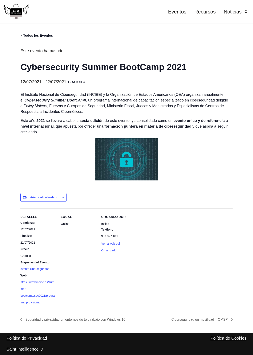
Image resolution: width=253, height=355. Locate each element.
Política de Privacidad (27, 338)
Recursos (205, 12)
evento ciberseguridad (34, 269)
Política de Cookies (228, 338)
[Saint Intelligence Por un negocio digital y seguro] (16, 12)
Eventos (177, 12)
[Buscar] (246, 11)
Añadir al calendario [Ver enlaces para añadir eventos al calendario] (44, 197)
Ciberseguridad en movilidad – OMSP (200, 319)
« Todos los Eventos (36, 35)
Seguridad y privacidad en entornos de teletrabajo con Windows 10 (74, 319)
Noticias (233, 12)
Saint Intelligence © (25, 349)
